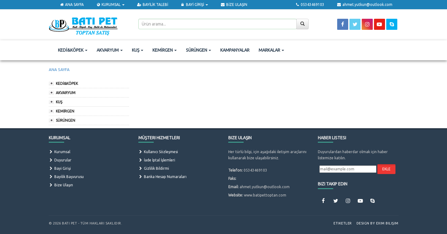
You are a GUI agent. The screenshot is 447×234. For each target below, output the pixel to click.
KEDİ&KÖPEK (72, 50)
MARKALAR (271, 50)
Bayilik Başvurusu (66, 177)
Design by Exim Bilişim (377, 223)
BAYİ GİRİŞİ (194, 4)
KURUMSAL (110, 4)
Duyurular (60, 160)
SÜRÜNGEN (198, 50)
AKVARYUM (110, 50)
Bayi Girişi (60, 168)
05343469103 (309, 4)
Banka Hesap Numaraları (162, 177)
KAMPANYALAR (234, 50)
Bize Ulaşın (61, 185)
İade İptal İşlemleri (156, 160)
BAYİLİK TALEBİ (152, 4)
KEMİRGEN (164, 50)
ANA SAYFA (72, 4)
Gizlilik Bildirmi (153, 168)
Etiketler (342, 223)
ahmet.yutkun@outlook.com (364, 4)
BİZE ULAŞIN (233, 4)
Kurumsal (59, 152)
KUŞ (137, 50)
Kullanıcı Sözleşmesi (158, 152)
